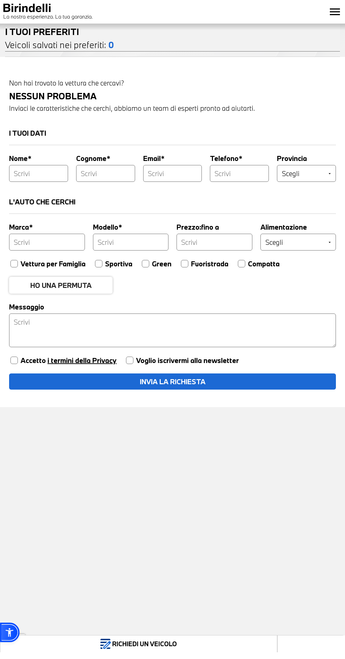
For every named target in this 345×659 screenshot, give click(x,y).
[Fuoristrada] (184, 263)
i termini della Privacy (82, 360)
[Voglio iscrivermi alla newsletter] (129, 360)
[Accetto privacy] (14, 360)
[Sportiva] (98, 263)
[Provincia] (306, 173)
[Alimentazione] (298, 242)
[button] (9, 632)
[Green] (145, 263)
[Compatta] (241, 263)
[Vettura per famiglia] (14, 263)
